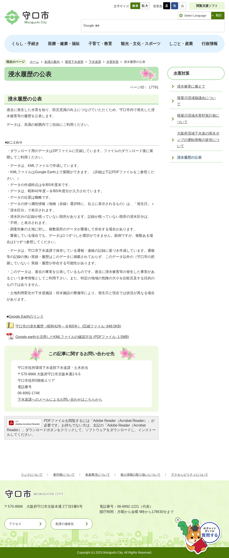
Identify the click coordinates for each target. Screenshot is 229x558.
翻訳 (219, 15)
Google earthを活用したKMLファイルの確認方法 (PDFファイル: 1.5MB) (72, 337)
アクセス (15, 524)
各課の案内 (52, 62)
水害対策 (112, 62)
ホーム (34, 62)
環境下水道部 (74, 62)
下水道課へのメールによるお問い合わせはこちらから (60, 399)
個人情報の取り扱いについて (140, 474)
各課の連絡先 (64, 524)
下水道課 (95, 62)
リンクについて (31, 474)
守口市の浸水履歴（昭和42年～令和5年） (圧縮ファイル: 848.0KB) (68, 326)
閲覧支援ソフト (207, 6)
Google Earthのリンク (26, 316)
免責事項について (97, 474)
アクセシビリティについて (189, 474)
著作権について (64, 474)
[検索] (148, 26)
